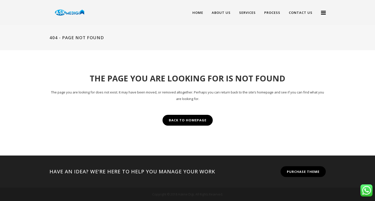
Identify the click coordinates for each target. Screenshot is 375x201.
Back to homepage (187, 120)
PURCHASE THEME (303, 171)
